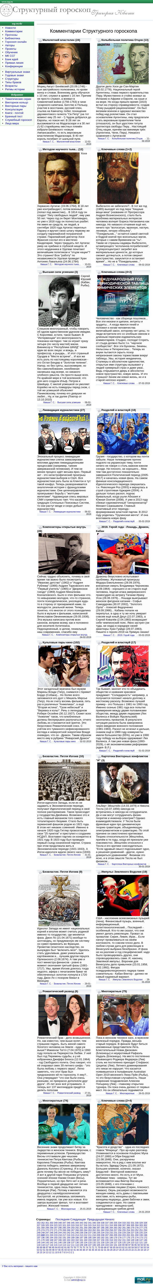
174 (137, 1237)
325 (47, 1225)
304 (137, 1225)
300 (43, 1227)
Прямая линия (14, 62)
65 (114, 1247)
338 (102, 1223)
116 (51, 1245)
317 (81, 1225)
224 (145, 1232)
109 (81, 1245)
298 (51, 1227)
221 (47, 1235)
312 (102, 1225)
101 (115, 1245)
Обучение (11, 52)
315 (90, 1225)
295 (64, 1227)
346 (68, 1223)
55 (145, 1247)
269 (64, 1230)
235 (98, 1232)
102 (111, 1245)
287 (98, 1227)
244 (60, 1232)
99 (123, 1245)
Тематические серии (18, 98)
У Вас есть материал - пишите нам (19, 1266)
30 (108, 1250)
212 (85, 1235)
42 (71, 1250)
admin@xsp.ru (78, 1280)
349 (56, 1223)
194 (51, 1237)
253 (132, 1230)
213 (81, 1235)
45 (62, 1250)
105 (98, 1245)
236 (94, 1232)
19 (141, 1250)
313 (98, 1225)
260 (102, 1230)
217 (64, 1235)
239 (81, 1232)
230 (120, 1232)
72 (93, 1247)
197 (39, 1237)
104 (102, 1245)
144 (43, 1242)
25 (123, 1250)
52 (41, 1250)
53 (38, 1250)
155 (107, 1240)
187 (81, 1237)
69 (102, 1247)
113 (64, 1245)
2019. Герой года (125, 635)
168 (51, 1240)
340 (94, 1223)
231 (115, 1232)
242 (68, 1232)
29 (111, 1250)
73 (90, 1247)
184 (94, 1237)
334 (120, 1223)
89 (41, 1247)
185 (90, 1237)
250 (145, 1230)
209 (98, 1235)
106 (94, 1245)
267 (73, 1230)
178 (120, 1237)
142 (51, 1242)
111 (73, 1245)
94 (138, 1245)
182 (102, 1237)
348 (60, 1223)
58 (135, 1247)
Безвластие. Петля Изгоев (67, 855)
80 (68, 1247)
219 (56, 1235)
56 (141, 1247)
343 (81, 1223)
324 (51, 1225)
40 (77, 1250)
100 (120, 1245)
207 (107, 1235)
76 (81, 1247)
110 (77, 1245)
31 (105, 1250)
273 (47, 1230)
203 (124, 1235)
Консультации (14, 109)
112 (68, 1245)
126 (120, 1242)
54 (148, 1247)
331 (132, 1223)
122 (137, 1242)
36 (90, 1250)
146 (145, 1240)
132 (94, 1242)
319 (73, 1225)
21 (135, 1250)
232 (111, 1232)
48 (53, 1250)
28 (114, 1250)
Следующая (78, 1219)
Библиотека (12, 38)
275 (39, 1230)
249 (39, 1232)
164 (68, 1240)
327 (39, 1225)
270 (60, 1230)
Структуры (12, 78)
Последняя (63, 1219)
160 (85, 1240)
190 (68, 1237)
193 (56, 1237)
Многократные (127, 1093)
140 (60, 1242)
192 (60, 1237)
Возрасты (11, 85)
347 (64, 1223)
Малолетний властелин (69, 141)
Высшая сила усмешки (69, 402)
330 (137, 1223)
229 (124, 1232)
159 (90, 1240)
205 (115, 1235)
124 (128, 1242)
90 (38, 1247)
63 (120, 1247)
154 (111, 1240)
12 (50, 1252)
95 (135, 1245)
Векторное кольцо (16, 102)
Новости (10, 27)
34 (96, 1250)
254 (128, 1230)
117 (47, 1245)
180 (111, 1237)
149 (132, 1240)
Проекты (10, 48)
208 (102, 1235)
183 (98, 1237)
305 (132, 1225)
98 (126, 1245)
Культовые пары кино (65, 741)
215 (73, 1235)
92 (145, 1245)
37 (87, 1250)
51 (44, 1250)
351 (47, 1223)
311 (107, 1225)
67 (108, 1247)
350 (51, 1223)
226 (137, 1232)
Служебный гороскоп (18, 119)
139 (64, 1242)
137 (73, 1242)
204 (120, 1235)
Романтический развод (69, 1093)
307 (124, 1225)
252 (137, 1230)
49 (50, 1250)
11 (53, 1252)
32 (102, 1250)
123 (132, 1242)
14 (44, 1252)
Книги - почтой (14, 112)
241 (73, 1232)
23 (129, 1250)
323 (56, 1225)
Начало (109, 1219)
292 (77, 1227)
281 (124, 1227)
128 (111, 1242)
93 (141, 1245)
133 (90, 1242)
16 (38, 1252)
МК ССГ (10, 55)
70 (99, 1247)
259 (107, 1230)
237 (90, 1232)
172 (145, 1237)
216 (68, 1235)
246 (51, 1232)
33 (99, 1250)
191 (64, 1237)
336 (111, 1223)
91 (148, 1245)
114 (60, 1245)
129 (107, 1242)
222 (43, 1235)
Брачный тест (13, 116)
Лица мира (12, 123)
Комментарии (13, 31)
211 (90, 1235)
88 (44, 1247)
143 (47, 1242)
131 (98, 1242)
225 (141, 1232)
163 (73, 1240)
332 (128, 1223)
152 (120, 1240)
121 (141, 1242)
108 (85, 1245)
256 (120, 1230)
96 (132, 1245)
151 (124, 1240)
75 (83, 1247)
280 (128, 1227)
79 (71, 1247)
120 (145, 1242)
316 (85, 1225)
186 (85, 1237)
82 (62, 1247)
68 (105, 1247)
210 (94, 1235)
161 (81, 1240)
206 (111, 1235)
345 (73, 1223)
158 (94, 1240)
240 (77, 1232)
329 (141, 1223)
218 (60, 1235)
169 (47, 1240)
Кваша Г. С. (48, 141)
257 (115, 1230)
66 (111, 1247)
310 (111, 1225)
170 (43, 1240)
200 (137, 1235)
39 (81, 1250)
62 (123, 1247)
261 (98, 1230)
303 (141, 1225)
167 (56, 1240)
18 (145, 1250)
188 (77, 1237)
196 (43, 1237)
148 (137, 1240)
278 (137, 1227)
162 (77, 1240)
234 (102, 1232)
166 (60, 1240)
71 (96, 1247)
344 (77, 1223)
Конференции (14, 66)
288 (94, 1227)
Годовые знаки (14, 75)
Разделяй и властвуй (123, 521)
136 (77, 1242)
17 (148, 1250)
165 (64, 1240)
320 (68, 1225)
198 (145, 1235)
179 (115, 1237)
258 (111, 1230)
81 (65, 1247)
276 (145, 1227)
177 (124, 1237)
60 (129, 1247)
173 (141, 1237)
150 (128, 1240)
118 (43, 1245)
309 (115, 1225)
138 (68, 1242)
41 (74, 1250)
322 (60, 1225)
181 (107, 1237)
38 (83, 1250)
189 (73, 1237)
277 (141, 1227)
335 (115, 1223)
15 (41, 1252)
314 (94, 1225)
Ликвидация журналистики (66, 511)
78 (74, 1247)
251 (141, 1230)
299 (47, 1227)
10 (56, 1252)
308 (120, 1225)
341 (90, 1223)
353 (39, 1223)
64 (117, 1247)
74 (87, 1247)
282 (120, 1227)
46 (59, 1250)
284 (111, 1227)
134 (85, 1242)
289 (90, 1227)
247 (47, 1232)
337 (107, 1223)
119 (39, 1245)
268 (68, 1230)
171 (39, 1240)
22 (132, 1250)
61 (126, 1247)
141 (56, 1242)
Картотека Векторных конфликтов (129, 864)
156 (102, 1240)
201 (132, 1235)
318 (77, 1225)
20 (138, 1250)
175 (132, 1237)
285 (107, 1227)
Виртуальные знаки (17, 71)
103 (107, 1245)
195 (47, 1237)
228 (128, 1232)
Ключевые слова (125, 264)
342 (85, 1223)
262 (94, 1230)
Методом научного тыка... (67, 264)
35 (93, 1250)
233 (107, 1232)
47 (56, 1250)
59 (132, 1247)
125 (124, 1242)
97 (129, 1245)
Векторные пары (15, 105)
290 (85, 1227)
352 (43, 1223)
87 (47, 1247)
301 (39, 1227)
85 (53, 1247)
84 (56, 1247)
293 (73, 1227)
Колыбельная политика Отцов (127, 138)
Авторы (10, 45)
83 (59, 1247)
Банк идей (11, 59)
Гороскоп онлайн (16, 41)
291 (81, 1227)
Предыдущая (95, 1219)
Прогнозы (11, 34)
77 (77, 1247)
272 (51, 1230)
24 (126, 1250)
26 (120, 1250)
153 (115, 1240)
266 (77, 1230)
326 (43, 1225)
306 (128, 1225)
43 (68, 1250)
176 (128, 1237)
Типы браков (13, 82)
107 (90, 1245)
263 (90, 1230)
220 (51, 1235)
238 (85, 1232)
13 (47, 1252)
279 (132, 1227)
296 (60, 1227)
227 (132, 1232)
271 (56, 1230)
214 (77, 1235)
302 (145, 1225)
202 (128, 1235)
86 (50, 1247)
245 (56, 1232)
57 (138, 1247)
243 (64, 1232)
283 (115, 1227)
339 (98, 1223)
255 (124, 1230)
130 (102, 1242)
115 (56, 1245)
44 (65, 1250)
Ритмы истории (15, 89)
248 (43, 1232)
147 (141, 1240)
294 (68, 1227)
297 (56, 1227)
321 (64, 1225)
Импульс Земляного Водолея (128, 979)
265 (81, 1230)
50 (47, 1250)
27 (117, 1250)
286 (102, 1227)
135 (81, 1242)
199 (141, 1235)
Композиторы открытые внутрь (72, 634)
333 (124, 1223)
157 (98, 1240)
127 (115, 1242)
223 (39, 1235)
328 (145, 1223)
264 (85, 1230)
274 (43, 1230)
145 (39, 1242)
